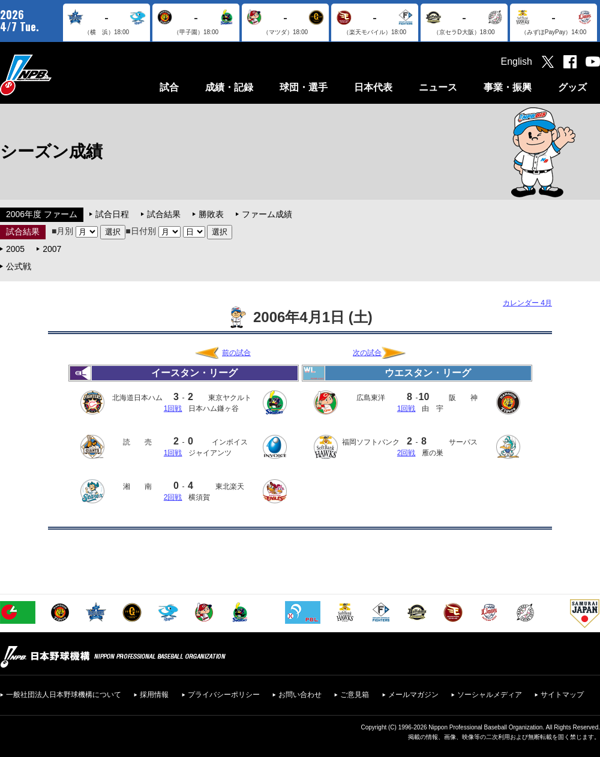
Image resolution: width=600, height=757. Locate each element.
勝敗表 (211, 214)
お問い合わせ (300, 694)
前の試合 (236, 353)
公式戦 (18, 266)
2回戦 (173, 497)
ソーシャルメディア (489, 694)
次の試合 (367, 353)
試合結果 (164, 214)
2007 (52, 249)
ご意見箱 (354, 694)
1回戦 (173, 408)
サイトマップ (562, 694)
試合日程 (112, 214)
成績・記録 (229, 87)
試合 (169, 87)
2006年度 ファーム (41, 214)
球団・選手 (304, 87)
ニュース (438, 87)
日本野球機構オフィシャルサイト (56, 75)
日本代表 (373, 87)
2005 (15, 249)
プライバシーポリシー (224, 694)
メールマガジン (413, 694)
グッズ (572, 87)
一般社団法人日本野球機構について (63, 694)
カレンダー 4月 (527, 303)
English (516, 61)
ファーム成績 (267, 214)
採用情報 (154, 694)
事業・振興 (508, 87)
